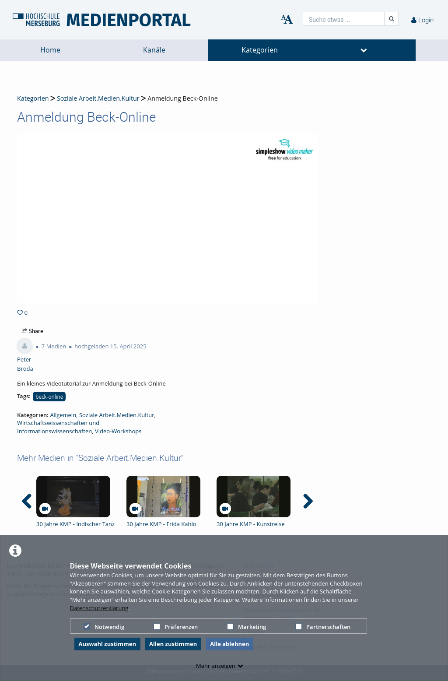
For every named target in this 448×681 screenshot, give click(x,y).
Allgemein (63, 415)
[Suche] (392, 18)
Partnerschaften (322, 627)
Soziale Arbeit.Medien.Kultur (98, 98)
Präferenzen (176, 627)
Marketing (246, 627)
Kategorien (260, 50)
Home (50, 50)
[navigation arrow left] (26, 501)
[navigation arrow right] (307, 501)
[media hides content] (364, 50)
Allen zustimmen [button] (173, 644)
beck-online (49, 396)
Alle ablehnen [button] (229, 644)
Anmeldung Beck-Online (182, 98)
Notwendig (104, 627)
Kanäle (154, 50)
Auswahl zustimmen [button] (107, 644)
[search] (344, 18)
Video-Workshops (118, 431)
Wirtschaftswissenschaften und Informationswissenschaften (58, 427)
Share (32, 331)
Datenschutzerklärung (99, 608)
